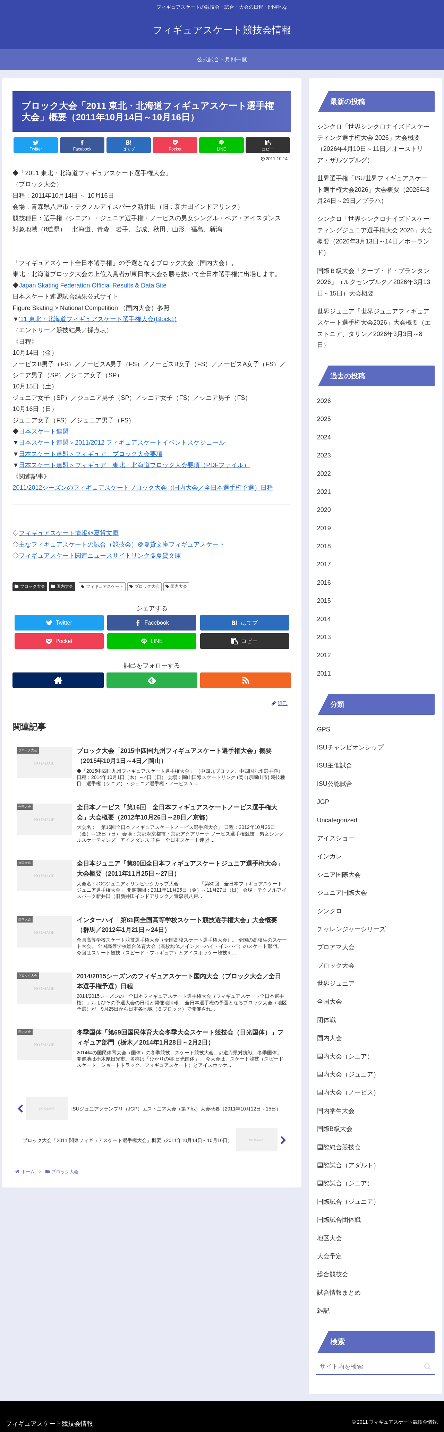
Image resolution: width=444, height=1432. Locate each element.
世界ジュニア (336, 983)
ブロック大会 (30, 586)
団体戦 (326, 1020)
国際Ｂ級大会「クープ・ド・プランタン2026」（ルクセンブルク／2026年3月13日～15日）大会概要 (373, 282)
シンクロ (329, 911)
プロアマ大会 (336, 947)
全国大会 (329, 1001)
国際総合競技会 (339, 1147)
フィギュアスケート (102, 586)
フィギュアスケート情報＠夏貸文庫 (69, 533)
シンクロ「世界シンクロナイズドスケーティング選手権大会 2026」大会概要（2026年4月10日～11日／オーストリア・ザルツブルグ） (373, 143)
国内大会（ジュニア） (348, 1074)
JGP (323, 801)
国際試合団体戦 (339, 1219)
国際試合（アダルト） (348, 1165)
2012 (324, 655)
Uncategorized (337, 820)
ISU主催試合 (334, 765)
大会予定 (329, 1256)
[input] (375, 1367)
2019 (324, 528)
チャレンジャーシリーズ (351, 929)
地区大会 (329, 1238)
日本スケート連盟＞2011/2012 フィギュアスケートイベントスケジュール (122, 442)
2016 (324, 582)
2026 (324, 400)
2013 (324, 637)
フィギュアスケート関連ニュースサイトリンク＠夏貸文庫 (100, 555)
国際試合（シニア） (345, 1183)
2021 (324, 491)
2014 (324, 619)
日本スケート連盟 (44, 431)
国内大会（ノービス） (348, 1092)
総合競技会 (332, 1274)
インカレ (329, 856)
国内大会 (62, 586)
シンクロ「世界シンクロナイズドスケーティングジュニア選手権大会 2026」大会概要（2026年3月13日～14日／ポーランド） (375, 235)
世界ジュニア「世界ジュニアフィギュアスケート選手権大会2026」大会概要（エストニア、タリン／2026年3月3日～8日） (374, 328)
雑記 (323, 1310)
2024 (324, 437)
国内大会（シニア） (345, 1056)
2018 (324, 546)
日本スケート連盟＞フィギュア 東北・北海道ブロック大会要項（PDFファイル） (134, 465)
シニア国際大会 (339, 874)
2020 (324, 509)
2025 (324, 418)
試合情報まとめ (339, 1292)
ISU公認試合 (334, 783)
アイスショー (336, 838)
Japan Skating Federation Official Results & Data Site (92, 285)
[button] (427, 1367)
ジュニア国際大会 (342, 892)
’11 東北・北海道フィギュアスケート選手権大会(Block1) (98, 319)
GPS (323, 729)
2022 (324, 473)
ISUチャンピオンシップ (350, 747)
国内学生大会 (336, 1110)
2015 (324, 600)
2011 (324, 673)
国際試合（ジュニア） (348, 1201)
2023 (324, 455)
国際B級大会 (334, 1128)
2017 (324, 564)
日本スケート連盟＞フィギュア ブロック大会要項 (90, 454)
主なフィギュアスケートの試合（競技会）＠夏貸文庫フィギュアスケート (122, 544)
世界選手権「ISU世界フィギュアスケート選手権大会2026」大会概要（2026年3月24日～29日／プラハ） (373, 189)
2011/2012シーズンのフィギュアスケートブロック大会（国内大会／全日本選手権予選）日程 (142, 487)
